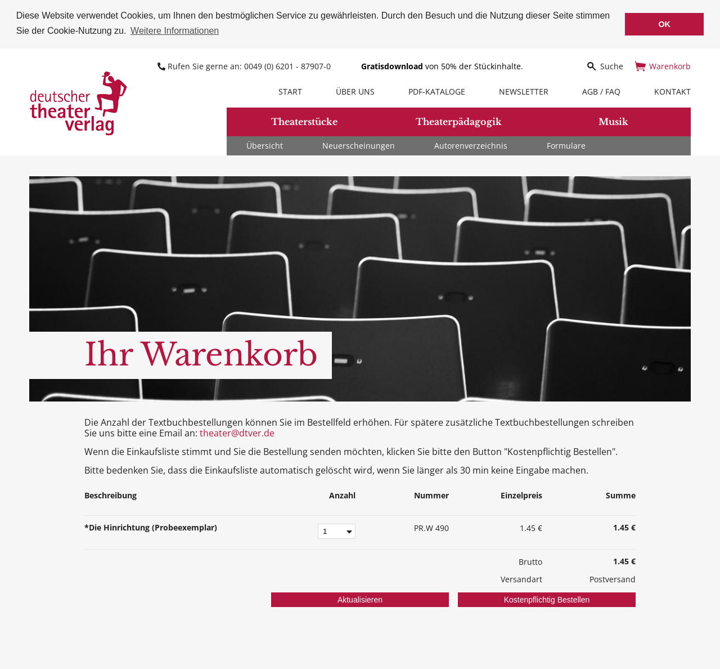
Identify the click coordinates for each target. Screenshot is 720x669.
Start (290, 90)
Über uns (355, 90)
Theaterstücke (304, 121)
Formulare (566, 144)
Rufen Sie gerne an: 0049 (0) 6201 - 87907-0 (245, 65)
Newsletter (523, 90)
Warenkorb (663, 65)
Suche (604, 65)
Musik (613, 121)
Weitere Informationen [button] (174, 30)
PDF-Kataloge (436, 90)
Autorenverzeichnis (470, 144)
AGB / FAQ (601, 90)
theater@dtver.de (237, 432)
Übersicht (264, 144)
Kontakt (672, 90)
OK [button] (664, 24)
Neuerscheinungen (358, 144)
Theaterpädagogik (459, 121)
